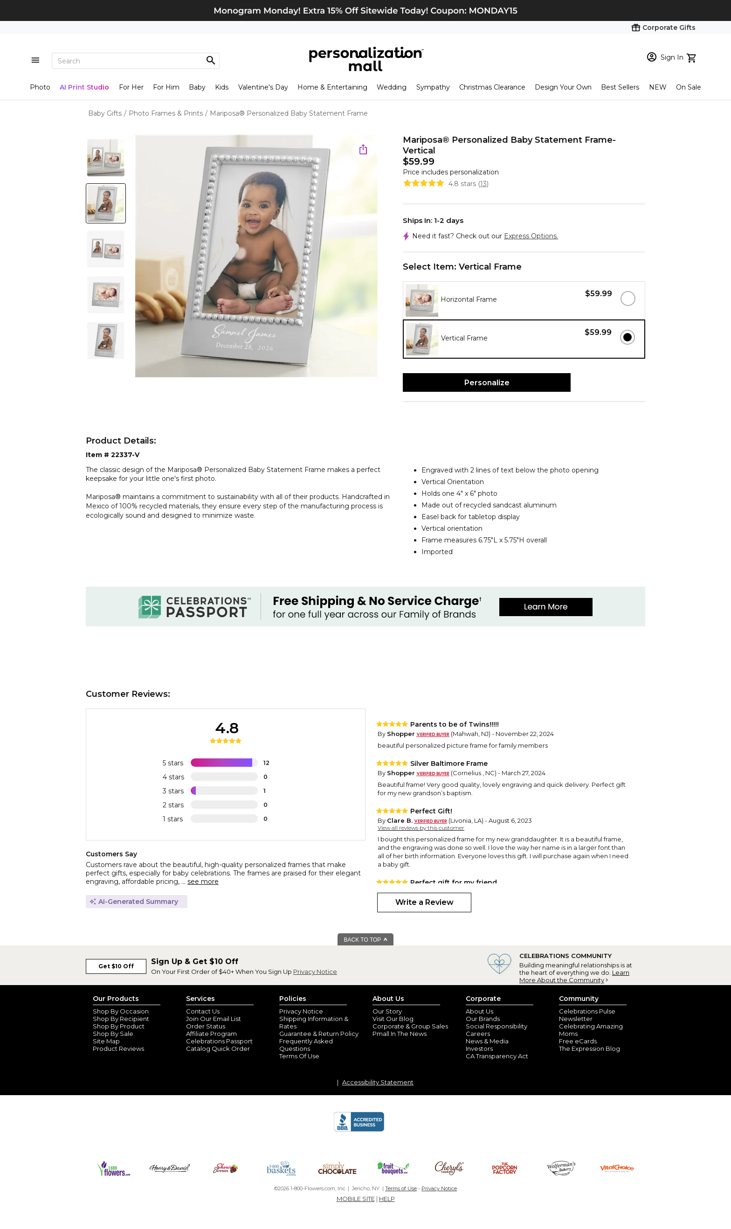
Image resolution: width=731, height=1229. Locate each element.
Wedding (392, 87)
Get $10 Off (116, 966)
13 (483, 184)
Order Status (205, 1026)
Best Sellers (620, 87)
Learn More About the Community (574, 976)
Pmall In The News (399, 1033)
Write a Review (424, 902)
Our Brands (483, 1018)
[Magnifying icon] (210, 61)
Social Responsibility (496, 1026)
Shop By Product (119, 1026)
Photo (40, 87)
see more (203, 881)
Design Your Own (563, 87)
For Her (131, 87)
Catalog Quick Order (218, 1048)
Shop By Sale (113, 1033)
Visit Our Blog (393, 1018)
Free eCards (578, 1041)
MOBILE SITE (356, 1198)
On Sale (688, 87)
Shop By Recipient (121, 1018)
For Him (166, 87)
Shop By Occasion (121, 1011)
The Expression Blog (589, 1048)
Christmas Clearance (492, 87)
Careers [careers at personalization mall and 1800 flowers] (478, 1033)
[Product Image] (256, 257)
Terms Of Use (299, 1056)
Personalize (487, 382)
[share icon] (363, 149)
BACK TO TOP (366, 940)
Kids (221, 87)
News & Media (487, 1041)
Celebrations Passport (219, 1041)
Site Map (106, 1041)
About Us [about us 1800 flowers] (479, 1011)
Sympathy (433, 87)
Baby (197, 87)
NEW (658, 87)
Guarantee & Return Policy (319, 1033)
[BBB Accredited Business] (359, 1130)
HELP (387, 1198)
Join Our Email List (213, 1018)
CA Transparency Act (497, 1056)
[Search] (136, 61)
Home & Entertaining (332, 87)
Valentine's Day (263, 87)
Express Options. (531, 236)
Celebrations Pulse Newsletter (587, 1014)
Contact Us (203, 1011)
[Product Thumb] (106, 158)
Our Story (387, 1011)
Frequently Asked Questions (306, 1044)
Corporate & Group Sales (410, 1026)
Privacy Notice (315, 971)
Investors (479, 1048)
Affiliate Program (211, 1033)
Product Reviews (118, 1048)
